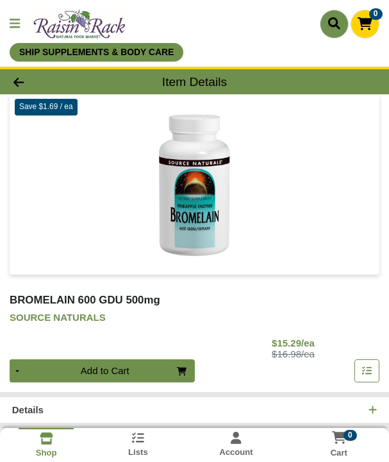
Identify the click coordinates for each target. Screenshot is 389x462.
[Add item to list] (367, 371)
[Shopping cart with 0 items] (365, 24)
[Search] (334, 24)
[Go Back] (56, 82)
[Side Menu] (15, 24)
